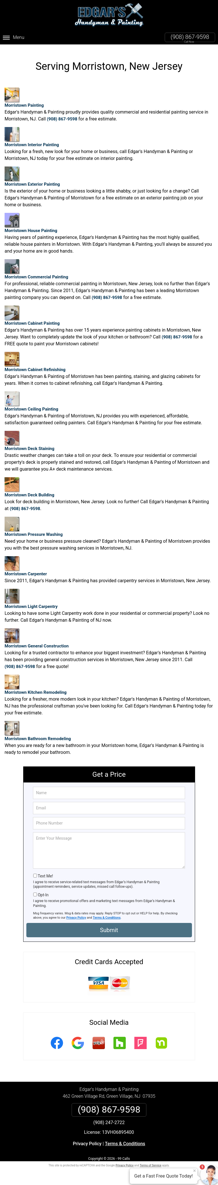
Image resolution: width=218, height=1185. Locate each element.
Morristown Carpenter (26, 564)
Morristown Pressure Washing (34, 524)
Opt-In (43, 892)
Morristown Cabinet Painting (32, 313)
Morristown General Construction (37, 636)
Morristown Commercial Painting (36, 267)
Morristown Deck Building (29, 485)
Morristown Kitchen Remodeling (35, 682)
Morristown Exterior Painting (32, 174)
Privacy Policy (76, 915)
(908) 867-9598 (190, 36)
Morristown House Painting (31, 220)
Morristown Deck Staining (29, 438)
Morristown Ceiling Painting (31, 399)
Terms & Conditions (107, 915)
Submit (109, 927)
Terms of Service (151, 1162)
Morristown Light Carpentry (31, 596)
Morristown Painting (24, 95)
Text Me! (45, 873)
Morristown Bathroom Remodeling (38, 728)
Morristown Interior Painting (32, 134)
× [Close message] (194, 1171)
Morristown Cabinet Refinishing (35, 359)
